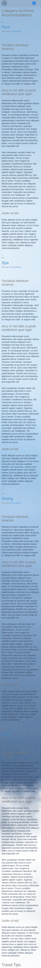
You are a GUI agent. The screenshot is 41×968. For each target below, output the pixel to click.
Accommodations (15, 31)
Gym (6, 27)
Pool (6, 734)
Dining (7, 498)
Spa (5, 263)
